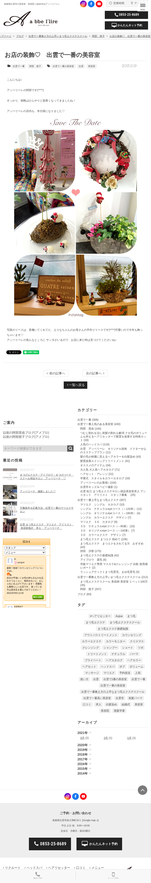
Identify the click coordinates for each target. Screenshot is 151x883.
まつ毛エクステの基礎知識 (96, 555)
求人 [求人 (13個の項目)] (98, 704)
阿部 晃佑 (87, 428)
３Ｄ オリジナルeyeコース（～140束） (105, 530)
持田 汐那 (87, 551)
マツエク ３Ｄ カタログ (96, 521)
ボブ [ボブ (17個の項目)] (122, 666)
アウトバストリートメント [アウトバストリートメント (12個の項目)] (100, 635)
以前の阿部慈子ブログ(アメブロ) (26, 436)
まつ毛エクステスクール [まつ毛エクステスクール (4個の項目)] (125, 622)
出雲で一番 (19, 66)
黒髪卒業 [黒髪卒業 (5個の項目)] (119, 710)
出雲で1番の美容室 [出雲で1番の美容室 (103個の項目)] (115, 679)
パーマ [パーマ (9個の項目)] (134, 653)
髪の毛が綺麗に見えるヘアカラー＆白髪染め (107, 456)
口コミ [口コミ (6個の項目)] (87, 704)
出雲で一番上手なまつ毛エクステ (98, 500)
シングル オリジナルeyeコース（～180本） (108, 513)
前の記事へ (56, 373)
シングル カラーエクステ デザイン (103, 517)
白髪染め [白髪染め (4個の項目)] (111, 704)
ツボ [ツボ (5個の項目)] (140, 647)
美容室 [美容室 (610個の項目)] (139, 704)
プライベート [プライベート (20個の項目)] (93, 660)
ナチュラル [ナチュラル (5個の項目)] (118, 653)
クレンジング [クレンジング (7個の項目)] (90, 647)
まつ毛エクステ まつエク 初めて (100, 539)
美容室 (91, 66)
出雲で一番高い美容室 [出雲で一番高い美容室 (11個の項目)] (97, 698)
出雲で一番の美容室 (63, 66)
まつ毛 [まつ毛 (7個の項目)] (131, 616)
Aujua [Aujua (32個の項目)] (118, 616)
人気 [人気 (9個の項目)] (138, 672)
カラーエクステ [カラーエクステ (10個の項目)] (91, 641)
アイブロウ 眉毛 (91, 559)
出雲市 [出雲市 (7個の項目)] (120, 698)
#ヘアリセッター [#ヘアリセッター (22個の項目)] (100, 616)
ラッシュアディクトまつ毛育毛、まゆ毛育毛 (107, 571)
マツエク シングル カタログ (99, 504)
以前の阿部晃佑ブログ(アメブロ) (26, 432)
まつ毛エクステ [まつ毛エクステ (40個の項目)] (95, 622)
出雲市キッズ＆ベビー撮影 (96, 487)
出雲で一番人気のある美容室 (95, 424)
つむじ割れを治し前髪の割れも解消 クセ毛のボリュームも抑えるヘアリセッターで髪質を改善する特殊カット (113, 436)
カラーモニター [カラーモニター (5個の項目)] (115, 641)
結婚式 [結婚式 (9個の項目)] (126, 704)
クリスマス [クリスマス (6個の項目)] (137, 641)
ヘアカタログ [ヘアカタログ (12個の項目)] (114, 660)
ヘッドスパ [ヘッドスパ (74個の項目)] (108, 666)
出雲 (81, 66)
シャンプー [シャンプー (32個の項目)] (110, 647)
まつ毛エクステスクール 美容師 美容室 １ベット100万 (114, 581)
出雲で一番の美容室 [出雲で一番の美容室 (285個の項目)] (112, 685)
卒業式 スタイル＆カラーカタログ (102, 478)
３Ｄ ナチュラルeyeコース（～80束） (104, 526)
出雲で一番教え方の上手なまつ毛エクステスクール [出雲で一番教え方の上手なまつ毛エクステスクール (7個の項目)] (113, 691)
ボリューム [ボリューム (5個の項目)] (136, 666)
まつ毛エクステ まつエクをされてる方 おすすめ (112, 543)
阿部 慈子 (35, 66)
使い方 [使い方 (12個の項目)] (84, 679)
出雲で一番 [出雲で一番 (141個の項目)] (138, 679)
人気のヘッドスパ (91, 444)
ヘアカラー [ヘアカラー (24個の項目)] (134, 660)
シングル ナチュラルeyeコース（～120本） (108, 508)
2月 (106, 737)
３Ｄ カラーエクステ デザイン (101, 534)
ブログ (81, 594)
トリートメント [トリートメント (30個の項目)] (97, 653)
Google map (89, 820)
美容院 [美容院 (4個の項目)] (105, 710)
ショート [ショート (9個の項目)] (127, 647)
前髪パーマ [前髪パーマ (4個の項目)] (135, 698)
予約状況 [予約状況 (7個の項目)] (124, 672)
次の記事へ (95, 373)
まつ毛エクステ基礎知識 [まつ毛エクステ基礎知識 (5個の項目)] (113, 628)
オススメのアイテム (92, 465)
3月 (82, 737)
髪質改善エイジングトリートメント (102, 460)
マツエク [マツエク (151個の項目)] (109, 672)
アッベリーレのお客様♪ (94, 482)
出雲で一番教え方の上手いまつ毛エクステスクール (109, 577)
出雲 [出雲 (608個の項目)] (96, 679)
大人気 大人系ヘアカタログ (97, 469)
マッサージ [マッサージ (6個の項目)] (92, 672)
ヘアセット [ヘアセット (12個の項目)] (89, 666)
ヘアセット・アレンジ (94, 474)
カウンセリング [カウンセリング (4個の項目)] (131, 635)
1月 (129, 737)
